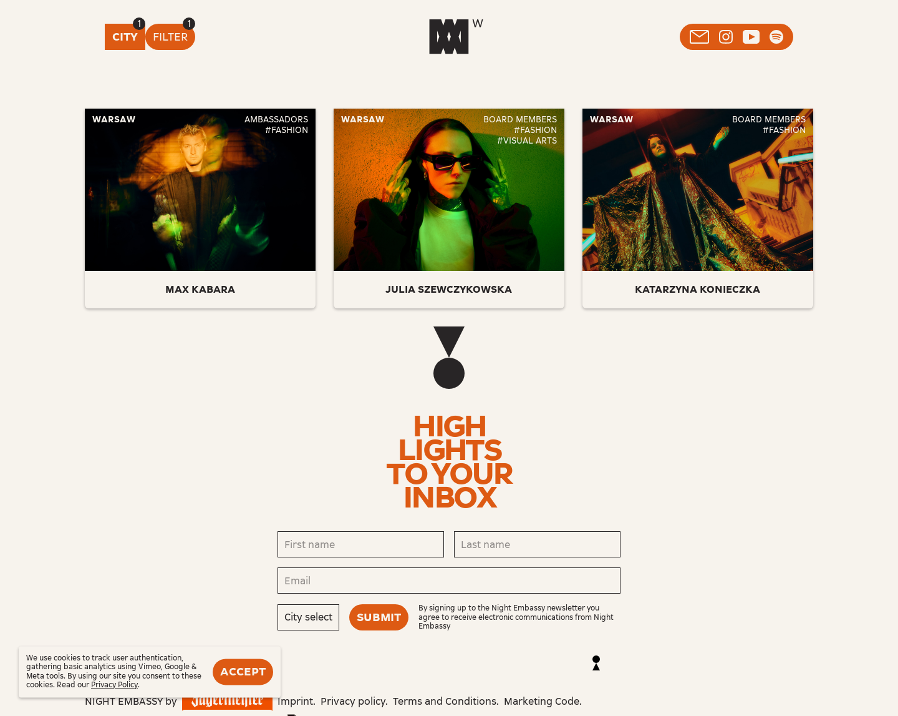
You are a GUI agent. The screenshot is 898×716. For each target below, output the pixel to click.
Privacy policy (353, 701)
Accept (243, 672)
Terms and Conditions (444, 701)
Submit (379, 617)
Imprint (295, 701)
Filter (170, 37)
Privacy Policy (114, 685)
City (125, 37)
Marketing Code (541, 701)
